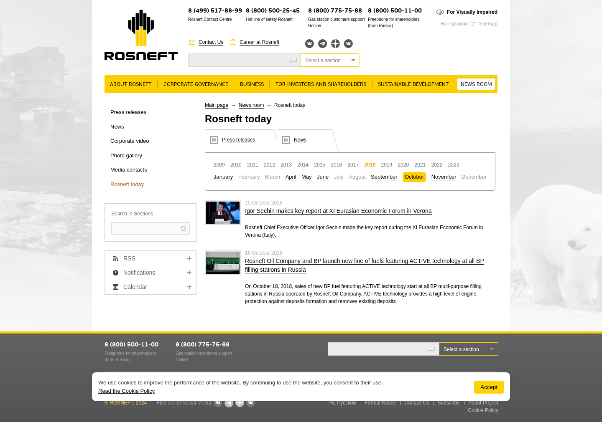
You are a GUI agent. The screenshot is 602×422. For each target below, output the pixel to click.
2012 (269, 165)
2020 (403, 165)
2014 (303, 165)
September (384, 177)
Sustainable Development (413, 84)
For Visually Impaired (472, 12)
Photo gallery (126, 155)
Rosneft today (127, 184)
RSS (129, 258)
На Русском (454, 24)
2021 (420, 165)
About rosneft (130, 84)
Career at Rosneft (259, 42)
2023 (453, 165)
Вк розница (348, 44)
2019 (386, 165)
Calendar (135, 286)
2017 (353, 165)
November (444, 177)
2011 (252, 165)
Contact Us (211, 42)
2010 (236, 165)
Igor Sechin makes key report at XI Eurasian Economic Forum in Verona (338, 210)
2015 (319, 165)
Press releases (128, 112)
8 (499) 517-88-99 (215, 11)
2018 (369, 165)
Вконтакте (309, 43)
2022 (437, 165)
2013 (286, 165)
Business (252, 84)
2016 (336, 165)
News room (476, 84)
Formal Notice (380, 403)
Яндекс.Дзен (335, 43)
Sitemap (488, 24)
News (117, 127)
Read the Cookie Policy (126, 391)
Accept (488, 387)
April (291, 177)
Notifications (139, 272)
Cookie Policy (483, 410)
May (306, 177)
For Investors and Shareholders (320, 84)
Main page (216, 105)
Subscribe (449, 403)
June (323, 177)
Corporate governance (195, 84)
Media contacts (128, 170)
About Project (483, 403)
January (223, 177)
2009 (219, 165)
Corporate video (129, 141)
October (414, 177)
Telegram (322, 43)
